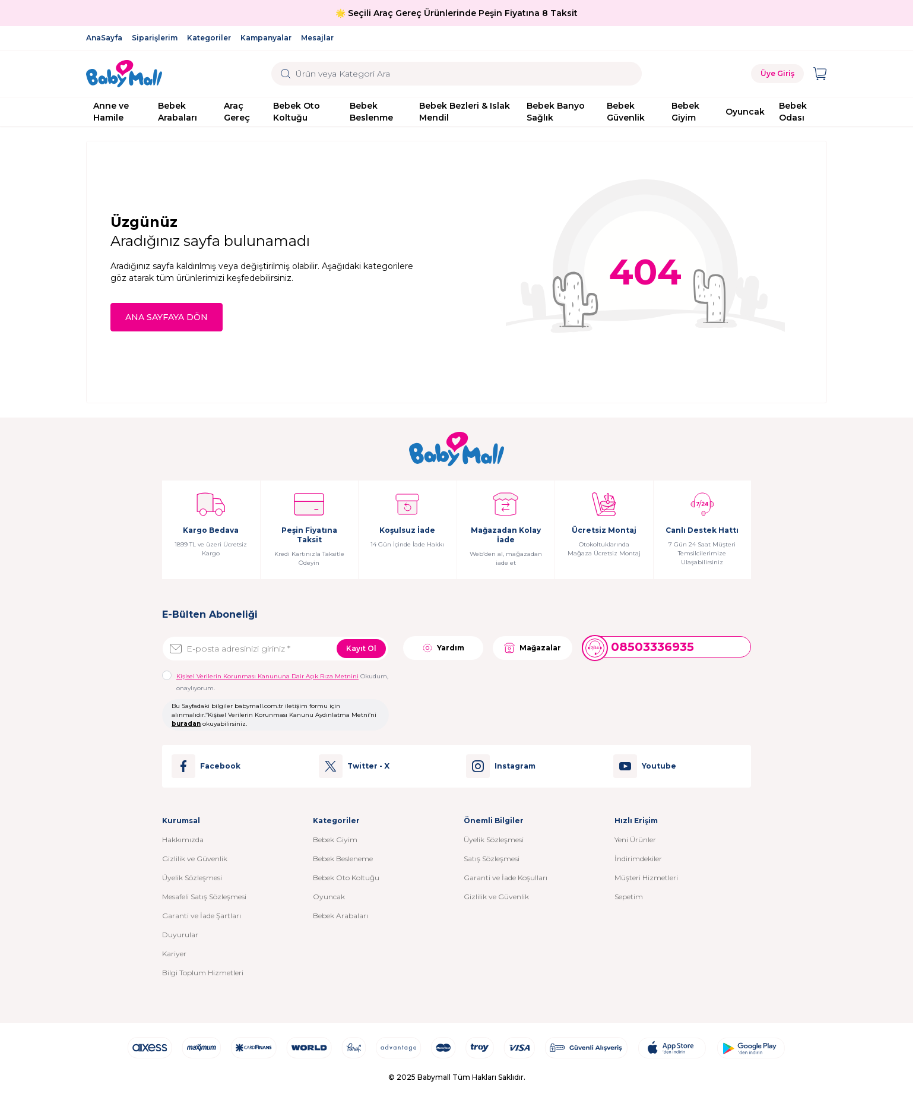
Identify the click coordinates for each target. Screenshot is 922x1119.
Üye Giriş (777, 73)
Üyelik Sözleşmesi (192, 877)
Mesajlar (317, 37)
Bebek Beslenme (371, 111)
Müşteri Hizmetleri (646, 877)
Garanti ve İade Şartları (201, 915)
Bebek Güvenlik (626, 111)
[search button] (285, 74)
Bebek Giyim (685, 111)
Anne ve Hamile (111, 111)
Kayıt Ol (361, 648)
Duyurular (180, 934)
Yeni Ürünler (635, 839)
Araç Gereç (237, 111)
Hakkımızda (183, 839)
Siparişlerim (155, 37)
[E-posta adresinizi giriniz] (275, 648)
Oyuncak (745, 111)
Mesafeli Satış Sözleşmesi (204, 896)
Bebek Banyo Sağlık (556, 111)
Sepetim (628, 896)
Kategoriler (209, 37)
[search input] (456, 74)
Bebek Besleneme (343, 858)
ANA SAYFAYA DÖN (166, 317)
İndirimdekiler (638, 858)
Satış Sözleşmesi (491, 858)
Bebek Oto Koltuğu (296, 111)
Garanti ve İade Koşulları (505, 877)
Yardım (443, 648)
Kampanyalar (266, 37)
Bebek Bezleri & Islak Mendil (464, 111)
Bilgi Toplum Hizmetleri (202, 972)
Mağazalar (532, 648)
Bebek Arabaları (177, 111)
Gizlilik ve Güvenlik (194, 858)
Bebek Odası (793, 111)
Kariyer (174, 953)
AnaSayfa (104, 37)
